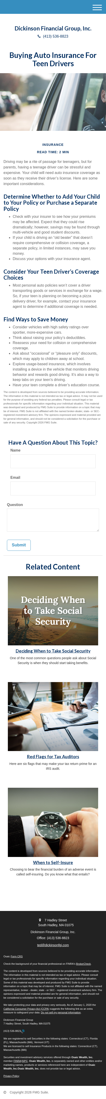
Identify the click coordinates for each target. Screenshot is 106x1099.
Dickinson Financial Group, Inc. (53, 28)
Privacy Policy (11, 1076)
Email (15, 477)
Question (15, 505)
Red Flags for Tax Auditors (53, 756)
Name (15, 450)
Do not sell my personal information (61, 1012)
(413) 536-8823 (53, 36)
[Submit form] (19, 545)
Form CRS (17, 956)
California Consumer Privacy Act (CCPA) (26, 1008)
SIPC (25, 1061)
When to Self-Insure (53, 862)
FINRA (17, 1061)
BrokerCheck (83, 963)
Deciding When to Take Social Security (53, 650)
